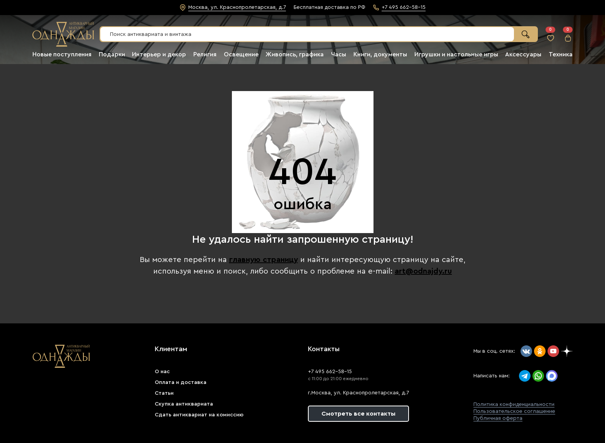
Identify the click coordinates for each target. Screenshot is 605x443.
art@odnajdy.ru (423, 271)
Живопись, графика (294, 54)
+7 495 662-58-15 (330, 371)
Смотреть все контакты (358, 414)
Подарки (112, 54)
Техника (561, 54)
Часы (338, 54)
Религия (204, 54)
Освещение (241, 54)
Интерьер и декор (159, 54)
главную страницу (263, 260)
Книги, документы (380, 54)
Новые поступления (61, 54)
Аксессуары (523, 54)
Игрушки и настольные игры (456, 54)
